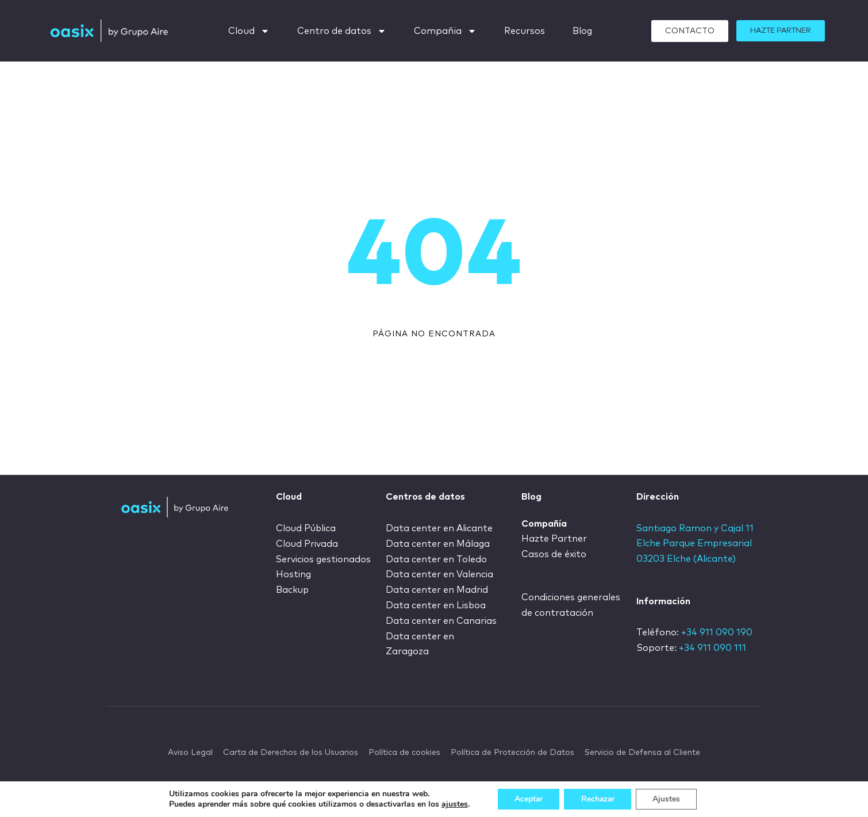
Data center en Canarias (441, 619)
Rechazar (598, 798)
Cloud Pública (307, 528)
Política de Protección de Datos (512, 751)
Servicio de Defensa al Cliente (642, 751)
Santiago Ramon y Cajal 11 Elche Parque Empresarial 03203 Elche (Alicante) (695, 543)
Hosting (294, 573)
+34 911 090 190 (716, 633)
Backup (293, 589)
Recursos (524, 31)
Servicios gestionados (324, 558)
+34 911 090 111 (712, 648)
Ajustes (668, 798)
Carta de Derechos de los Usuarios (290, 751)
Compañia (445, 31)
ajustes (452, 804)
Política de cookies (404, 751)
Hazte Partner (554, 539)
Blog (582, 31)
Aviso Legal (190, 751)
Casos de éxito (554, 554)
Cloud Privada (307, 543)
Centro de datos (341, 31)
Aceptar (527, 798)
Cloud (249, 31)
